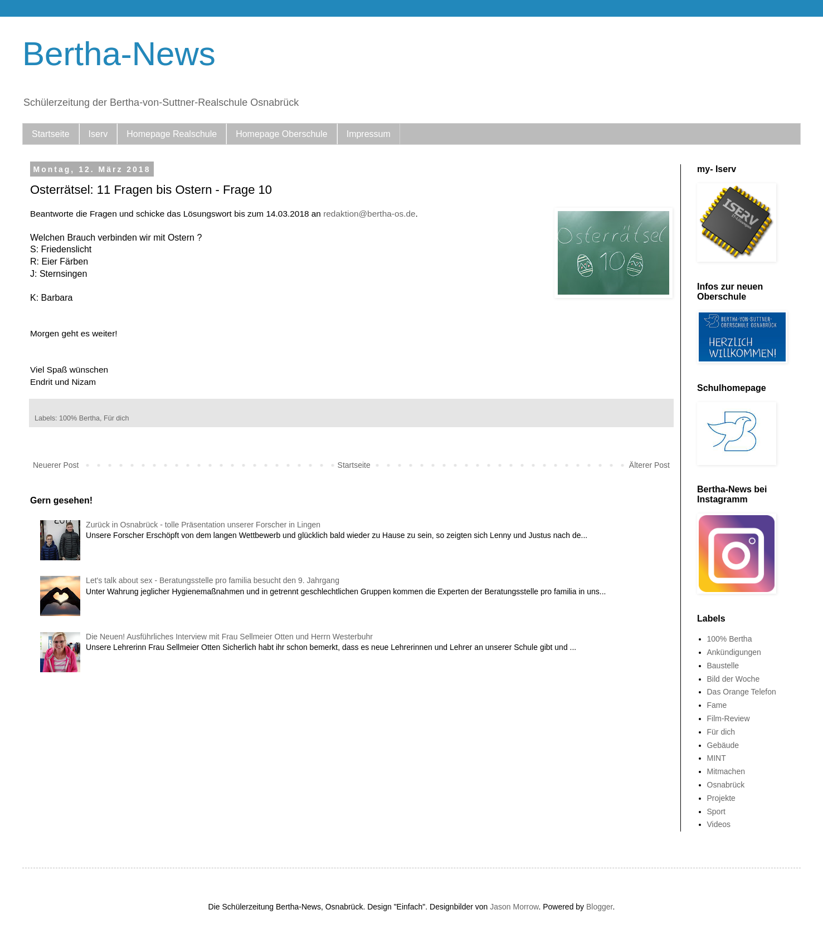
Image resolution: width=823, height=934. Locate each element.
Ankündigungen (734, 652)
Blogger (599, 906)
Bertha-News (119, 53)
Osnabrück (726, 784)
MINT (716, 758)
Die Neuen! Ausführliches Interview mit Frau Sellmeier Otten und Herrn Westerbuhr (229, 636)
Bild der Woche (733, 678)
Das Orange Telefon (741, 691)
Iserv (98, 134)
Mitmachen (726, 771)
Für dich (116, 418)
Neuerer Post (56, 465)
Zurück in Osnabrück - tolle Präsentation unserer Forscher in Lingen (203, 524)
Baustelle (723, 665)
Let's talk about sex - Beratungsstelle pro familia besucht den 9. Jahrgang (212, 580)
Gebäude (723, 745)
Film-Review (728, 718)
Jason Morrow (514, 906)
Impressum (369, 134)
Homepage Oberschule (282, 134)
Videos (719, 824)
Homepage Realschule (171, 134)
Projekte (721, 798)
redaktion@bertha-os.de (368, 213)
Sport (716, 811)
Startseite (51, 134)
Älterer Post (649, 465)
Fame (717, 705)
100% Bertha (79, 418)
